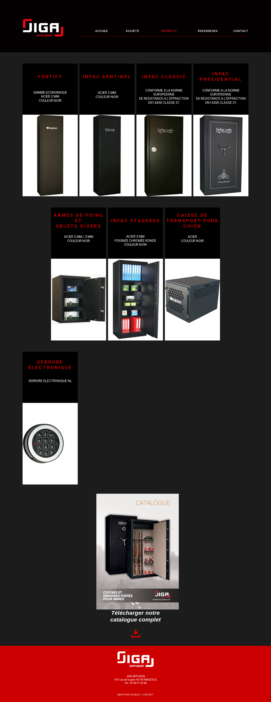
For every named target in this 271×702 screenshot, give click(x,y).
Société (132, 31)
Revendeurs (208, 31)
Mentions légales (129, 694)
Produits (169, 31)
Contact (240, 31)
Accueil (101, 31)
